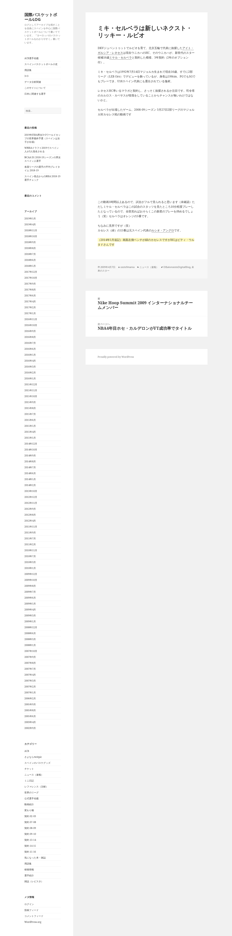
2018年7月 (30, 254)
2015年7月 (30, 414)
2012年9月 (30, 508)
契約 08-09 (30, 828)
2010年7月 (30, 556)
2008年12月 (30, 627)
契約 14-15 (30, 845)
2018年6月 (30, 260)
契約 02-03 (30, 816)
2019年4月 (30, 224)
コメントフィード (33, 916)
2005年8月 (30, 710)
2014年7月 (30, 467)
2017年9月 (30, 283)
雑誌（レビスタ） (33, 881)
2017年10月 (30, 277)
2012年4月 (30, 520)
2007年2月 (30, 686)
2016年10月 (30, 325)
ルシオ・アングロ (163, 230)
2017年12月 (30, 271)
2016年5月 (30, 354)
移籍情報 (29, 869)
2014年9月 (30, 455)
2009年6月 (30, 597)
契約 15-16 (30, 851)
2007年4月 (30, 674)
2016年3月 (30, 366)
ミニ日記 (29, 780)
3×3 (26, 76)
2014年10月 (30, 449)
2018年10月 (30, 236)
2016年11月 (30, 319)
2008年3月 (30, 639)
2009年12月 (30, 574)
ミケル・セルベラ (120, 57)
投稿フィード (31, 910)
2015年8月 (30, 408)
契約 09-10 (30, 834)
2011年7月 (30, 538)
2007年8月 (30, 662)
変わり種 (29, 810)
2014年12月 (30, 443)
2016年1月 (30, 378)
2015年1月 (30, 437)
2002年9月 (30, 728)
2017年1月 (30, 313)
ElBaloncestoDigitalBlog (176, 267)
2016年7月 (30, 343)
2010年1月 (30, 568)
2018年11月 (30, 230)
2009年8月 (30, 585)
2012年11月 (30, 503)
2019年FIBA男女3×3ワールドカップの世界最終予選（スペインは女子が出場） (42, 138)
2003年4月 (30, 722)
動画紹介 (29, 804)
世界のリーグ (31, 792)
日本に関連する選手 (35, 93)
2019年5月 (30, 218)
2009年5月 (30, 603)
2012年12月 (30, 497)
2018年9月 (30, 242)
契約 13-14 (30, 839)
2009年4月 (30, 609)
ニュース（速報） (33, 774)
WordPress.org (32, 922)
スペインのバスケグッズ (37, 762)
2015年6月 (30, 420)
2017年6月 (30, 295)
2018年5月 (30, 266)
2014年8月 (30, 461)
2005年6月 (30, 716)
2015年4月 (30, 431)
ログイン (29, 904)
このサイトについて (35, 87)
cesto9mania (127, 267)
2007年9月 (30, 657)
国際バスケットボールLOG (40, 17)
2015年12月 (30, 384)
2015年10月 (30, 396)
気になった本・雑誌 (35, 857)
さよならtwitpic (33, 757)
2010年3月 (30, 562)
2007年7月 (30, 668)
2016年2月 (30, 372)
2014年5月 (30, 479)
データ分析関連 (32, 82)
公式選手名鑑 (31, 798)
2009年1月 (30, 621)
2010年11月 (30, 550)
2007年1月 (30, 692)
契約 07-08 (30, 822)
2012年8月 (30, 514)
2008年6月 (30, 633)
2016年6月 (30, 348)
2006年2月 (30, 698)
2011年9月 (30, 532)
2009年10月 (30, 580)
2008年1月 (30, 645)
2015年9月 (30, 402)
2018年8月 (30, 248)
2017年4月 (30, 301)
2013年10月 (30, 491)
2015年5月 (30, 425)
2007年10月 (30, 651)
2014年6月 (30, 473)
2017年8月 (30, 289)
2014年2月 (30, 485)
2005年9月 (30, 704)
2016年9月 (30, 331)
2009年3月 (30, 615)
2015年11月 (30, 390)
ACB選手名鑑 (31, 58)
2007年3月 (30, 680)
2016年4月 (30, 360)
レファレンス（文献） (36, 786)
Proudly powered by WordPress (116, 356)
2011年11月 (30, 526)
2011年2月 (30, 544)
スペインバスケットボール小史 (41, 64)
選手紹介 (29, 875)
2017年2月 (30, 307)
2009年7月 (30, 591)
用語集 (28, 70)
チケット (29, 768)
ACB (26, 751)
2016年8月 (30, 337)
